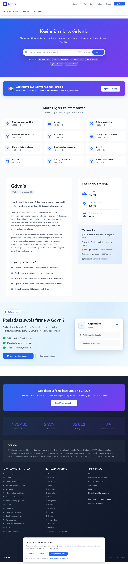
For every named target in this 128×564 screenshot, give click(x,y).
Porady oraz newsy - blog (97, 479)
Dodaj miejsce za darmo (18, 358)
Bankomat (8, 491)
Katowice (50, 491)
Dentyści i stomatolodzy (13, 499)
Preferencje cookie (95, 505)
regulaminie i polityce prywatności (59, 558)
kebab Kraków (44, 60)
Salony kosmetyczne (12, 514)
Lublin (49, 499)
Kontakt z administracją (97, 483)
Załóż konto (92, 487)
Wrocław (50, 483)
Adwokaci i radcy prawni (13, 526)
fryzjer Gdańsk (92, 60)
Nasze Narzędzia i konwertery (99, 495)
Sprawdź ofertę (110, 89)
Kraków (50, 479)
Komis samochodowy (12, 518)
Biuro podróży (9, 522)
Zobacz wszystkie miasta (56, 533)
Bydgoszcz (51, 502)
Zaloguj (108, 4)
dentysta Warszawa (61, 60)
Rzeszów (50, 510)
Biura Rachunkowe (11, 533)
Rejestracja (119, 4)
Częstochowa (52, 522)
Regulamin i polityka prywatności (100, 501)
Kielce (49, 518)
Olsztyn (50, 529)
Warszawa (51, 476)
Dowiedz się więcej (47, 358)
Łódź (49, 487)
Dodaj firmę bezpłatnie (64, 405)
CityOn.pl (122, 559)
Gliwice (50, 526)
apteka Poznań (56, 64)
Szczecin (50, 495)
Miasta (76, 4)
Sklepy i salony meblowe (13, 495)
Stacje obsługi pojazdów (13, 502)
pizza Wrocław (77, 60)
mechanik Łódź (71, 64)
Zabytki (7, 506)
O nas (90, 476)
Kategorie (89, 4)
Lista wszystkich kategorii (14, 476)
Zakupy (7, 479)
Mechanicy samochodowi (14, 487)
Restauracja (8, 510)
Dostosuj (42, 554)
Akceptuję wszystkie (58, 554)
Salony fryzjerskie (11, 483)
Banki (6, 529)
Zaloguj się (92, 491)
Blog (100, 4)
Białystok (50, 506)
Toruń (49, 514)
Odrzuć (31, 554)
